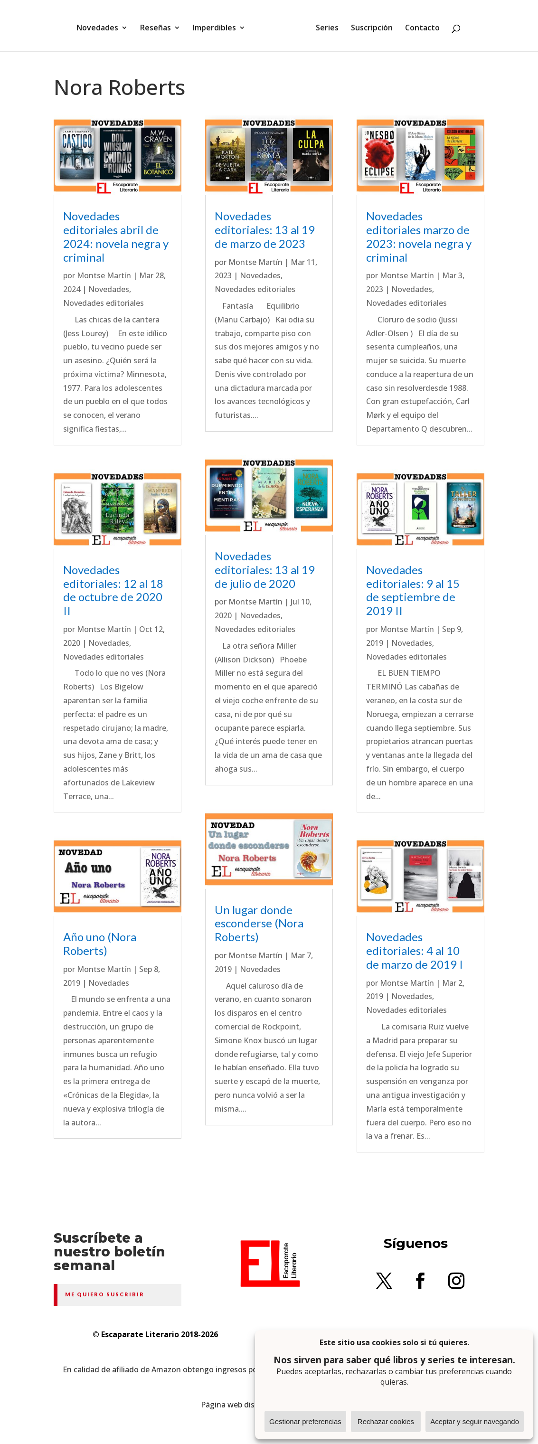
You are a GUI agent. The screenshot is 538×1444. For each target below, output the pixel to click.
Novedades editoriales (103, 303)
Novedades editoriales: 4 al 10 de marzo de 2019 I (414, 950)
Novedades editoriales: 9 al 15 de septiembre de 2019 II (413, 590)
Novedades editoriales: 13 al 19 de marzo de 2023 (265, 229)
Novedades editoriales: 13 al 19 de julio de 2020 (265, 569)
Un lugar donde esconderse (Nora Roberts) (259, 923)
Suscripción (368, 25)
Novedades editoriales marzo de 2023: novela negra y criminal (419, 236)
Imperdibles (217, 25)
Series (323, 25)
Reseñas (158, 25)
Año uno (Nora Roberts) (99, 943)
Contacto (419, 25)
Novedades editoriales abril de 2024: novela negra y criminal (116, 236)
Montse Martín (104, 275)
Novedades (101, 25)
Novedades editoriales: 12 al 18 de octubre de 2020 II (113, 590)
